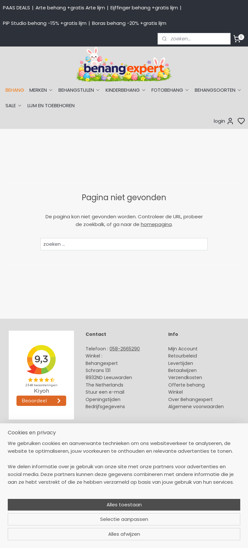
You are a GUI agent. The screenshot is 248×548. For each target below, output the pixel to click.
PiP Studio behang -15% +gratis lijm (45, 23)
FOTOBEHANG (170, 90)
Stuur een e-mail (106, 392)
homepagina (156, 224)
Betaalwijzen (182, 370)
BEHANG (14, 90)
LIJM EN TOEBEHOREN (51, 105)
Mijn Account (183, 349)
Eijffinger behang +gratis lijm (144, 7)
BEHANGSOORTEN (218, 90)
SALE (13, 105)
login (224, 121)
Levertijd (177, 363)
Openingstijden (103, 399)
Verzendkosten (185, 377)
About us (96, 443)
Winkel (175, 392)
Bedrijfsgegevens (105, 406)
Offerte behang (186, 385)
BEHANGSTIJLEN (79, 90)
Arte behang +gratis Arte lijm (70, 7)
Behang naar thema (26, 443)
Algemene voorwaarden (196, 406)
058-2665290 (124, 349)
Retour (175, 356)
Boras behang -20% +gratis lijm (129, 23)
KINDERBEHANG (126, 90)
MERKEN (41, 90)
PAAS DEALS (16, 7)
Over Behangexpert (190, 399)
